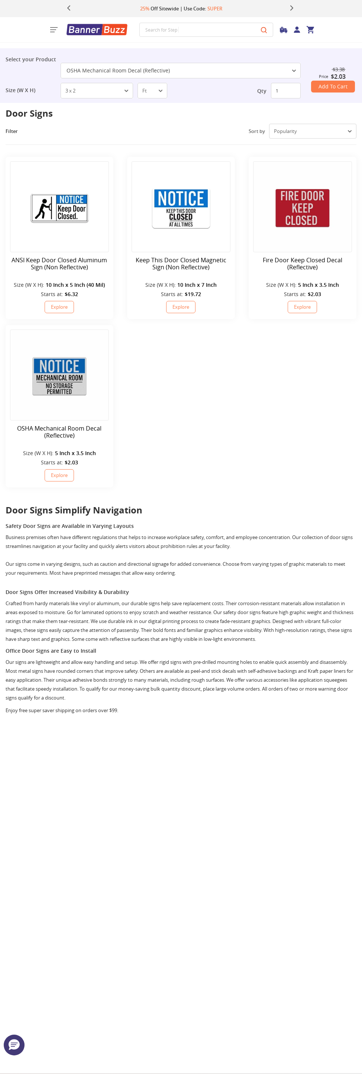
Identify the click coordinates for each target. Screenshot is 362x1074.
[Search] (264, 30)
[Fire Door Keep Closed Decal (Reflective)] (302, 206)
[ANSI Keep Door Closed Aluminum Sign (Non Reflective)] (59, 206)
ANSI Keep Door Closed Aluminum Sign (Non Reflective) (59, 264)
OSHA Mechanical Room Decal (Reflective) (59, 432)
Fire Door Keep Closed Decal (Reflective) (302, 264)
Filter (17, 131)
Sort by (257, 131)
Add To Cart (333, 86)
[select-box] (97, 90)
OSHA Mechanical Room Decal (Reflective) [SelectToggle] (181, 70)
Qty (261, 90)
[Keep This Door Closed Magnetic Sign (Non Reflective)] (181, 206)
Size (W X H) (20, 90)
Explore (59, 307)
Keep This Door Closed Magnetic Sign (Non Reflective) (181, 264)
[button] (14, 1045)
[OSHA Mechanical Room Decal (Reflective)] (59, 375)
